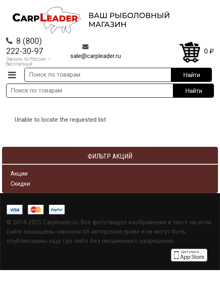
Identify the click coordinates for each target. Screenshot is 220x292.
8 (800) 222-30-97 (24, 46)
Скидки (20, 183)
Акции (19, 173)
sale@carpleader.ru (95, 56)
